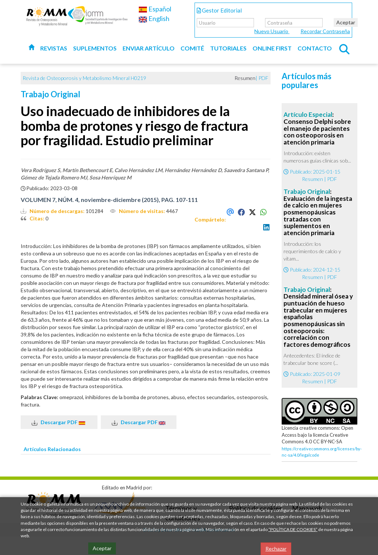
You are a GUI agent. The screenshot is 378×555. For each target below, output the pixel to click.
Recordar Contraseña (325, 31)
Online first (272, 48)
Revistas (53, 48)
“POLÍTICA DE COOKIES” (292, 529)
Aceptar (345, 22)
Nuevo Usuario (271, 31)
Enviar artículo (149, 48)
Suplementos (95, 48)
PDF (263, 78)
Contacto (315, 48)
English (153, 18)
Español (154, 9)
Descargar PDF (59, 422)
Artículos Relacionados (52, 449)
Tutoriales (228, 48)
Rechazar (275, 548)
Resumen (312, 179)
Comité (192, 48)
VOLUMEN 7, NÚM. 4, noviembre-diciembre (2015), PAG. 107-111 (109, 199)
